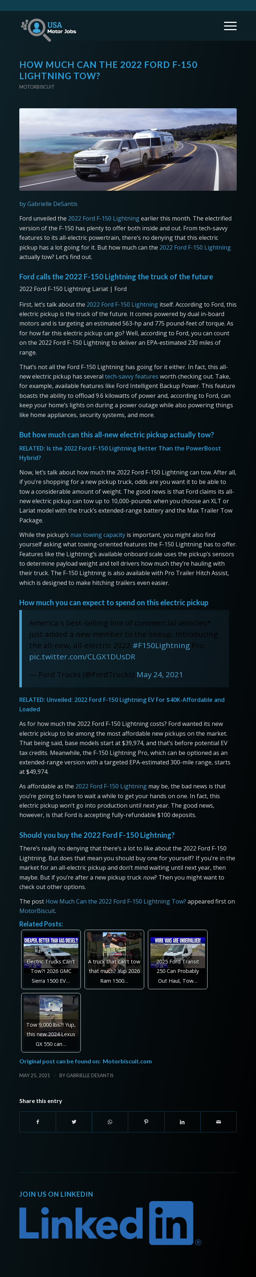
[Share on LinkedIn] (182, 1122)
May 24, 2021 (160, 674)
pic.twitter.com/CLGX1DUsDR (82, 656)
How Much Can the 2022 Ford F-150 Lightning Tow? (116, 901)
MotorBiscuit (37, 911)
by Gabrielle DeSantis (48, 204)
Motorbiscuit (37, 87)
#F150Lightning (161, 645)
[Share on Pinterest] (146, 1122)
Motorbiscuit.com (127, 1061)
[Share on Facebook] (38, 1122)
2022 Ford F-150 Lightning (103, 218)
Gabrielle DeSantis (90, 1075)
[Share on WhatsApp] (110, 1122)
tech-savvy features (131, 376)
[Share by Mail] (218, 1122)
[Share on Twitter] (74, 1122)
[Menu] (227, 25)
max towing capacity (97, 535)
